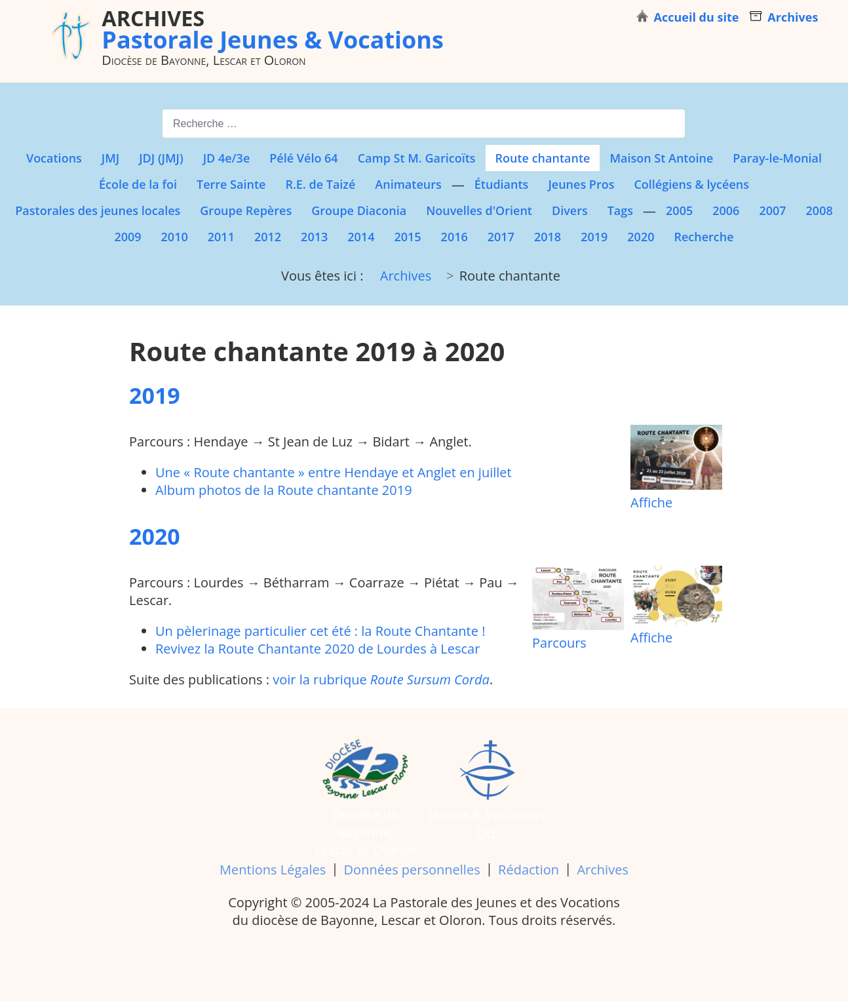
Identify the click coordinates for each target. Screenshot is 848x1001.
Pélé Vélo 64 (303, 158)
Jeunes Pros (581, 184)
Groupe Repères (246, 210)
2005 (679, 210)
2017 (501, 237)
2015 (407, 237)
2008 (819, 210)
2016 (454, 237)
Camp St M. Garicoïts (417, 158)
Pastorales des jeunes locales (97, 210)
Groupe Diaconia (358, 210)
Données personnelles (412, 869)
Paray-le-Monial (777, 158)
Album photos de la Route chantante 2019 (283, 490)
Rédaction (528, 869)
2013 (314, 237)
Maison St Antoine (661, 158)
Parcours (578, 609)
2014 (360, 237)
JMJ (110, 158)
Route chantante (542, 158)
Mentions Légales (273, 869)
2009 (127, 237)
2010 (174, 237)
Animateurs (408, 184)
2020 (640, 237)
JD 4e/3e (226, 158)
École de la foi (138, 184)
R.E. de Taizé (320, 184)
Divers (570, 210)
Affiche (676, 468)
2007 (772, 210)
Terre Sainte (231, 184)
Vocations (54, 158)
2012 (267, 237)
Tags (620, 210)
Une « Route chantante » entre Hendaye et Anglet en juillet (333, 472)
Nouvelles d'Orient (479, 210)
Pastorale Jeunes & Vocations (273, 29)
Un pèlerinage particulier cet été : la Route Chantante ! (320, 631)
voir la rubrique (381, 679)
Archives (602, 869)
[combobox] (423, 123)
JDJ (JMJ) (161, 158)
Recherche (703, 237)
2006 (725, 210)
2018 (547, 237)
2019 (594, 237)
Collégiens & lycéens (691, 184)
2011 (221, 237)
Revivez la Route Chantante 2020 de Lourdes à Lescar (317, 649)
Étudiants (501, 184)
